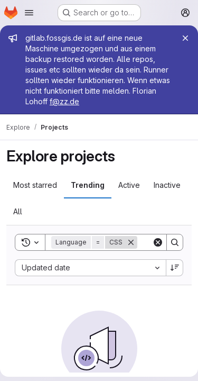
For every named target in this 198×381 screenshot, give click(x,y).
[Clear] (158, 242)
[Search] (174, 242)
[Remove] (131, 242)
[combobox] (90, 267)
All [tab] (17, 211)
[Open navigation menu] (29, 12)
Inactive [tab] (167, 184)
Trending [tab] (88, 184)
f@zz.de (64, 101)
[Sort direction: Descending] (174, 267)
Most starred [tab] (35, 184)
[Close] (185, 38)
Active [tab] (129, 184)
